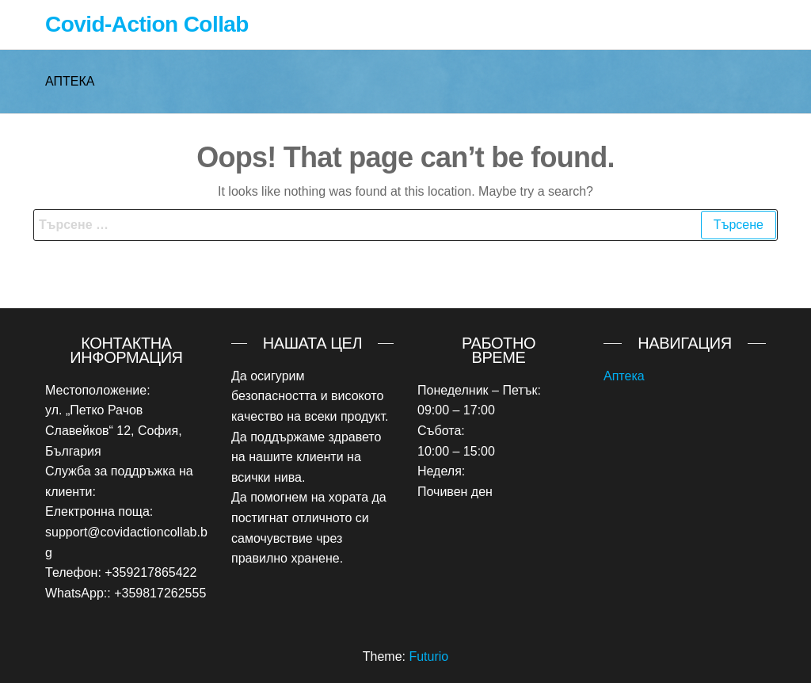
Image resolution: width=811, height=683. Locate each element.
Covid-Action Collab (147, 24)
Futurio (428, 656)
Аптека (624, 376)
